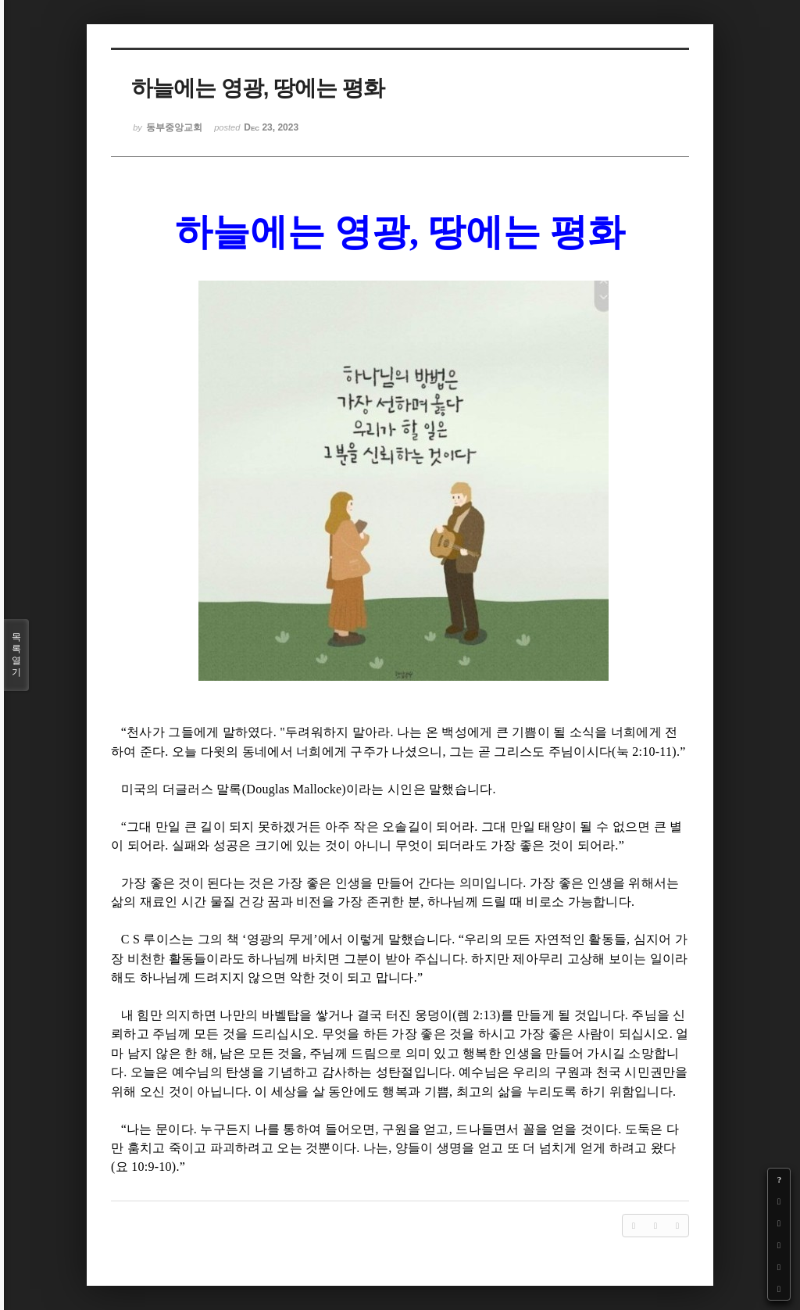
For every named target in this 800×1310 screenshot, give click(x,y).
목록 (16, 655)
